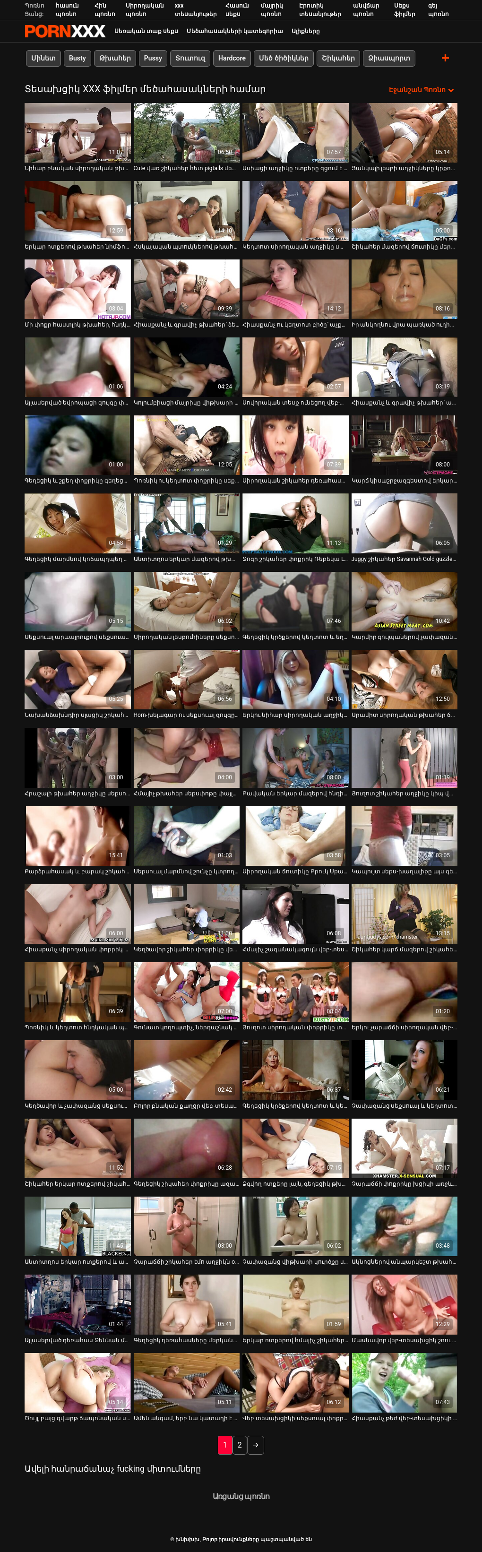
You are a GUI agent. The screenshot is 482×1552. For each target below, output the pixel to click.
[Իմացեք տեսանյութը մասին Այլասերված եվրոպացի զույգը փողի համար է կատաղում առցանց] (78, 367)
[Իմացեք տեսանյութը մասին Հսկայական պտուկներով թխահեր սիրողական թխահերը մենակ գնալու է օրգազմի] (187, 211)
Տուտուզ (190, 58)
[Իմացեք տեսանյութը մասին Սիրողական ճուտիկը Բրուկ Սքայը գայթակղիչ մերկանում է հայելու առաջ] (295, 836)
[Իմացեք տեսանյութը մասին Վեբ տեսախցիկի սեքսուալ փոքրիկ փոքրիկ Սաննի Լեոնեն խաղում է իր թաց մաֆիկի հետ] (295, 1383)
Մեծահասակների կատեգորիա (235, 31)
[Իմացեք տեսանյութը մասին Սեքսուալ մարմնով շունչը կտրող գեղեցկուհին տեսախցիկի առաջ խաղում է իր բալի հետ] (187, 836)
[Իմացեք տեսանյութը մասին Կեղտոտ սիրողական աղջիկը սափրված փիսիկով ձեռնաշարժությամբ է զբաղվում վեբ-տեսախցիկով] (295, 211)
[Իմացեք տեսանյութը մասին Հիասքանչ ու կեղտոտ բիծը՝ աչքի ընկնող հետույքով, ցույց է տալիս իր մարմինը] (295, 289)
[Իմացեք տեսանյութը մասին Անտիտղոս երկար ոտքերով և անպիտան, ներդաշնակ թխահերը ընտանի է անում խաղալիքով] (78, 1226)
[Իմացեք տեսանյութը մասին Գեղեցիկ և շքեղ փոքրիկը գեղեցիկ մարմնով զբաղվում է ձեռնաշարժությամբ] (78, 445)
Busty (77, 58)
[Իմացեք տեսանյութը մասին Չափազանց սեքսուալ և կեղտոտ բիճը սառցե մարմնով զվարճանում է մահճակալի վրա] (405, 1070)
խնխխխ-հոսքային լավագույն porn (65, 31)
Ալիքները (306, 31)
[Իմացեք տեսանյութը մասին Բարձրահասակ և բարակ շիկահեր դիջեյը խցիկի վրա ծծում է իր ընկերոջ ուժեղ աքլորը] (78, 836)
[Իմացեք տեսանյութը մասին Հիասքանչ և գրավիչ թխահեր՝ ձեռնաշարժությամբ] (187, 289)
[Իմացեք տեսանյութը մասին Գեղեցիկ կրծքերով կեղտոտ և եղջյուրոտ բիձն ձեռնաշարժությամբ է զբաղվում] (295, 601)
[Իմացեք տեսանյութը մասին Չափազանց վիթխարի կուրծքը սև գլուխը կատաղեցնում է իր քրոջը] (295, 1226)
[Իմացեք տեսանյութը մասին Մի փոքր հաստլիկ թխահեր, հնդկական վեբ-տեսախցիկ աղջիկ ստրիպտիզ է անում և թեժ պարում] (78, 289)
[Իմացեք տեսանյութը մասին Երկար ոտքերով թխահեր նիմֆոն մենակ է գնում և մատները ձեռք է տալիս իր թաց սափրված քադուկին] (78, 211)
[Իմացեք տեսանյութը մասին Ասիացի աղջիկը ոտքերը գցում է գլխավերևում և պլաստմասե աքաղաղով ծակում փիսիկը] (295, 133)
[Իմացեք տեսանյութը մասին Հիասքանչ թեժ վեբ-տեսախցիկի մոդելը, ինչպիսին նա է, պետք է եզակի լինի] (405, 1383)
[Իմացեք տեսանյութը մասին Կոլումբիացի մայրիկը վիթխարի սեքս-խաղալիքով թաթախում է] (187, 367)
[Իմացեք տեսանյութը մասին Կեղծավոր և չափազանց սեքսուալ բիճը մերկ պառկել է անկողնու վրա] (78, 1070)
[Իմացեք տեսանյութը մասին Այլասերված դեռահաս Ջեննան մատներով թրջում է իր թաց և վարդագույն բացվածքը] (78, 1304)
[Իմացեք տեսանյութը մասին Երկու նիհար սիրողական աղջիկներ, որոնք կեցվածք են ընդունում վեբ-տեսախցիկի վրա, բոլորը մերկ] (295, 679)
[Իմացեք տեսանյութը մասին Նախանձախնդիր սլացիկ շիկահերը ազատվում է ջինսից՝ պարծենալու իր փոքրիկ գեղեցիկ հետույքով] (78, 679)
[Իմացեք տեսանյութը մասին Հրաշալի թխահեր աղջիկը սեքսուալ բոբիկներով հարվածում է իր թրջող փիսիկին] (78, 757)
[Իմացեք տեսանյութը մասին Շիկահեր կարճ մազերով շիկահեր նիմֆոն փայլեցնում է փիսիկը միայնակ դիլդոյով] (405, 914)
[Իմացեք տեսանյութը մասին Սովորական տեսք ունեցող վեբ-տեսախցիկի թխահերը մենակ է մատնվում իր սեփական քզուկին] (295, 367)
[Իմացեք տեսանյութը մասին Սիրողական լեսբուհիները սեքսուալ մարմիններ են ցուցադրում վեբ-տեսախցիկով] (187, 601)
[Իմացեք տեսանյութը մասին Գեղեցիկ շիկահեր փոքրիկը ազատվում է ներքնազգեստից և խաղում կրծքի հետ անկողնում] (187, 1148)
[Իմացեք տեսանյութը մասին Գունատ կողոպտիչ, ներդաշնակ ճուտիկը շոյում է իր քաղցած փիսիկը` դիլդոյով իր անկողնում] (187, 992)
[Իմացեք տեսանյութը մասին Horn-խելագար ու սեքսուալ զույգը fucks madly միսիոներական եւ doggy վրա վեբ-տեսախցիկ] (187, 679)
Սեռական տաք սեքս (146, 31)
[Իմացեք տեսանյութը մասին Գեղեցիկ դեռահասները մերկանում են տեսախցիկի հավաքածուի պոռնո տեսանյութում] (187, 1304)
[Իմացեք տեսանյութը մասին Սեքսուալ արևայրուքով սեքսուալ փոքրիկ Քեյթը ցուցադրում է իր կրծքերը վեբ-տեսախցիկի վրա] (78, 601)
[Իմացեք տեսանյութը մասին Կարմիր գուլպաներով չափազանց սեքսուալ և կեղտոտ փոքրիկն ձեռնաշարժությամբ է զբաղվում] (405, 601)
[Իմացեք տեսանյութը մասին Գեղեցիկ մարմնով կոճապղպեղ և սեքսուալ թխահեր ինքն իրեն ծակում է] (78, 523)
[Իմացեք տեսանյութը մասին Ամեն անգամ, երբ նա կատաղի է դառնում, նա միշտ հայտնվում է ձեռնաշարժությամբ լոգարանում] (187, 1383)
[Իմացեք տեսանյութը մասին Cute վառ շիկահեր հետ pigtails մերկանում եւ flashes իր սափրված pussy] (187, 133)
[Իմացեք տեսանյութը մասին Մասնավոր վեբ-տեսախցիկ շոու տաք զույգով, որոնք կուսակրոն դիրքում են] (405, 1304)
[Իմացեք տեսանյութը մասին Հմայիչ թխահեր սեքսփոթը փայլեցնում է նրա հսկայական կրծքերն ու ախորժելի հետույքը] (187, 757)
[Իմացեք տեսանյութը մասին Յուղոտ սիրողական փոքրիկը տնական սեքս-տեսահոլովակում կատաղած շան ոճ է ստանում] (295, 992)
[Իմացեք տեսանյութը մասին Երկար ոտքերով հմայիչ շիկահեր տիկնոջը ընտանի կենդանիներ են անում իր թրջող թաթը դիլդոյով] (295, 1304)
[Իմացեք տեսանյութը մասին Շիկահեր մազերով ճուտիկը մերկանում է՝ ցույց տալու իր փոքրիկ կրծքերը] (405, 211)
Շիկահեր (338, 58)
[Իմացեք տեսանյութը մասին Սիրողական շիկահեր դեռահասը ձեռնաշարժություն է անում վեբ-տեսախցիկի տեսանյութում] (295, 445)
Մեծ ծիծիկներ (283, 58)
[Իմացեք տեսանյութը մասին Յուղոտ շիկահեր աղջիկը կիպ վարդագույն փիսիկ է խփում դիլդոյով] (405, 757)
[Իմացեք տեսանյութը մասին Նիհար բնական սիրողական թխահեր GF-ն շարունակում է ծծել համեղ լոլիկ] (78, 133)
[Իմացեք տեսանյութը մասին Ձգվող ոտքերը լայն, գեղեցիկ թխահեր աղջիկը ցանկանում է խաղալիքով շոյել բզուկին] (295, 1148)
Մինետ (43, 58)
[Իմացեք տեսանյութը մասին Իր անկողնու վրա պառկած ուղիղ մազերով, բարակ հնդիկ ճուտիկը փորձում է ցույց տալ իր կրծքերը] (405, 289)
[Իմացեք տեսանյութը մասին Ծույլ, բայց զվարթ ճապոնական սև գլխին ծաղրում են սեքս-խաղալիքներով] (78, 1383)
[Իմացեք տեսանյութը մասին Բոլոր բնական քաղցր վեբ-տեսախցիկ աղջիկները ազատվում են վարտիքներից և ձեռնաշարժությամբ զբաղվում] (187, 1070)
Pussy (153, 58)
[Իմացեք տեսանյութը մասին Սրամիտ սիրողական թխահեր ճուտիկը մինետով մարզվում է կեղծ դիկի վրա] (405, 679)
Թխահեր (115, 58)
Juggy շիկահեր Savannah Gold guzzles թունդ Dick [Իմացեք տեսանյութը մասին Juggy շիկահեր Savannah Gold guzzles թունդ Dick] (405, 559)
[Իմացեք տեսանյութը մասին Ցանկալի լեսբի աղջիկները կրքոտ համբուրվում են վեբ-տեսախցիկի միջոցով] (405, 133)
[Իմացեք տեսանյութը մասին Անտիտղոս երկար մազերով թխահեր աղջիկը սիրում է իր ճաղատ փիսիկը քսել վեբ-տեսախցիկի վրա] (187, 523)
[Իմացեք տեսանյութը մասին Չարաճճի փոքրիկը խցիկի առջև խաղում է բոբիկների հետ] (405, 1148)
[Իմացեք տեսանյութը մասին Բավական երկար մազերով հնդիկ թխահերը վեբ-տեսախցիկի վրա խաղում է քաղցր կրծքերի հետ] (295, 757)
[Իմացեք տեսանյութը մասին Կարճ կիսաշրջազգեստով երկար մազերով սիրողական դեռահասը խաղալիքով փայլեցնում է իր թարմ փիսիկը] (405, 445)
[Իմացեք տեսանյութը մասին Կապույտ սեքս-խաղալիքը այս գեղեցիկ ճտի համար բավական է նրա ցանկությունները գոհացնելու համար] (405, 836)
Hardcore (232, 58)
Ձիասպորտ (389, 58)
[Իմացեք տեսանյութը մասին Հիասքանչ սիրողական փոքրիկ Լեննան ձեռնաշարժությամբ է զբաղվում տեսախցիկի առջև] (78, 914)
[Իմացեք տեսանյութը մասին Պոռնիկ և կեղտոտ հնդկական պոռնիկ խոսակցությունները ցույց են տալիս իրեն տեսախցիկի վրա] (78, 992)
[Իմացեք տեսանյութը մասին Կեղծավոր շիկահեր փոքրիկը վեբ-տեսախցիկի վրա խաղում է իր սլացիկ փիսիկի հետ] (187, 914)
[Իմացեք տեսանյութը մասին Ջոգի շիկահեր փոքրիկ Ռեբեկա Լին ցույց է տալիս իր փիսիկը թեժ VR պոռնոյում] (295, 523)
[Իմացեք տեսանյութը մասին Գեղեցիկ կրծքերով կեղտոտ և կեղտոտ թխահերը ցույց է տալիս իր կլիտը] (295, 1070)
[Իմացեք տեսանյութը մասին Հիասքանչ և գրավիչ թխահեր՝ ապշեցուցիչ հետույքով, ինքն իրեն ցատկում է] (405, 367)
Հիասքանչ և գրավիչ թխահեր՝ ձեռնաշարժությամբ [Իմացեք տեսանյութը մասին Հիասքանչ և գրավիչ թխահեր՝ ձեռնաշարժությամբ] (187, 324)
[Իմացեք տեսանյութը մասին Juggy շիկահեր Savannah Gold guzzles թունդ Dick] (405, 523)
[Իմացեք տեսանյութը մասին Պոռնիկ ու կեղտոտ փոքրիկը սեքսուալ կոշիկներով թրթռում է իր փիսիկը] (187, 445)
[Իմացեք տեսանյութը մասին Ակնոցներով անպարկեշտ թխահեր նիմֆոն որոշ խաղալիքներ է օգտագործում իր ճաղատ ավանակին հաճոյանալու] (405, 1226)
